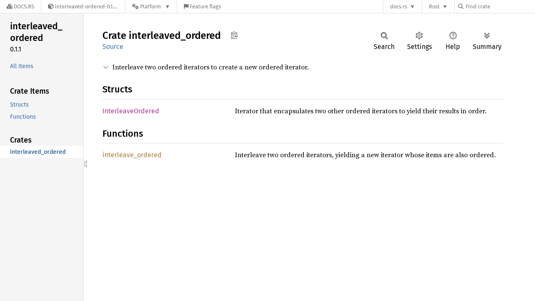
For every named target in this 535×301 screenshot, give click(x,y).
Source (112, 47)
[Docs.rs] (20, 6)
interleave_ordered (132, 155)
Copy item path (234, 35)
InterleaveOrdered (130, 111)
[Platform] (151, 6)
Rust (434, 6)
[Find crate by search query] (500, 6)
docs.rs (398, 6)
